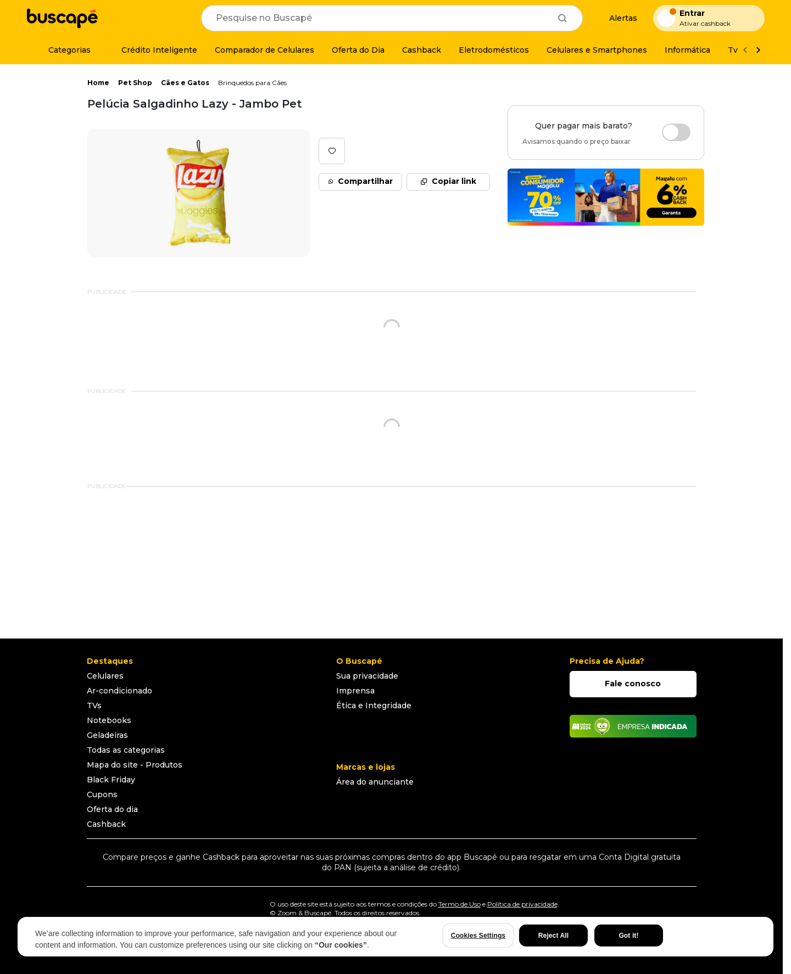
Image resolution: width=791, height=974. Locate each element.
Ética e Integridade (373, 705)
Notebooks (109, 720)
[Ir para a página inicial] (62, 18)
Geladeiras (107, 735)
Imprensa (355, 691)
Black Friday (111, 780)
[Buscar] (562, 18)
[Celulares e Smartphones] (597, 50)
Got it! (628, 935)
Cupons (102, 794)
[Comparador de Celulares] (264, 50)
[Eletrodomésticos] (494, 50)
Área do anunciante (375, 782)
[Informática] (687, 50)
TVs (94, 705)
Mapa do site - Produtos (134, 765)
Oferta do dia (112, 809)
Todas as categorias (126, 750)
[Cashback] (421, 50)
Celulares (105, 676)
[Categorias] (62, 50)
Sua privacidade (367, 676)
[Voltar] (744, 50)
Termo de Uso (459, 904)
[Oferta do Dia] (358, 50)
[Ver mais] (758, 50)
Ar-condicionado (119, 691)
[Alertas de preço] (618, 18)
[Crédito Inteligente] (152, 50)
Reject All (553, 935)
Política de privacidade (522, 904)
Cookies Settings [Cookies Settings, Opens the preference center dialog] (478, 935)
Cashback (106, 824)
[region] (395, 936)
